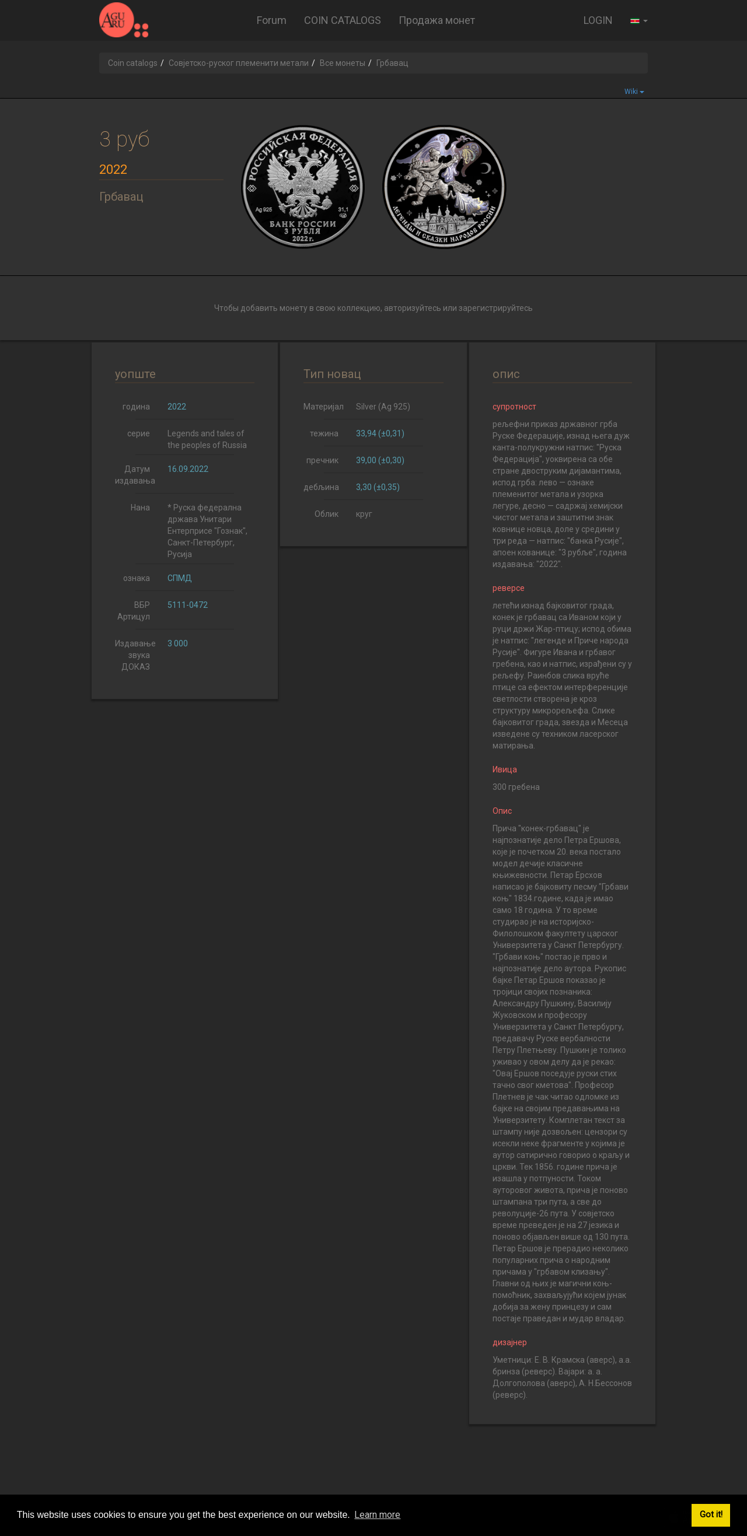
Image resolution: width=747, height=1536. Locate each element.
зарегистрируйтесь (496, 308)
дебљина (321, 487)
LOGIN (598, 20)
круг (364, 514)
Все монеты (342, 63)
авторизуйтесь (412, 308)
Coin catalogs (133, 63)
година (136, 406)
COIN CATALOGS (342, 20)
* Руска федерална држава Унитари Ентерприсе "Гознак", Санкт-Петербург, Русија (207, 531)
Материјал (323, 406)
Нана (140, 507)
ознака (136, 578)
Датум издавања (135, 474)
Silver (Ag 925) (383, 406)
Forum (272, 20)
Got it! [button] (711, 1515)
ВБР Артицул (133, 610)
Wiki (634, 92)
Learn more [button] (377, 1514)
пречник (322, 460)
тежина (324, 433)
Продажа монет (437, 20)
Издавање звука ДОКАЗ (135, 655)
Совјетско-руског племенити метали (239, 63)
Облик (326, 514)
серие (138, 433)
